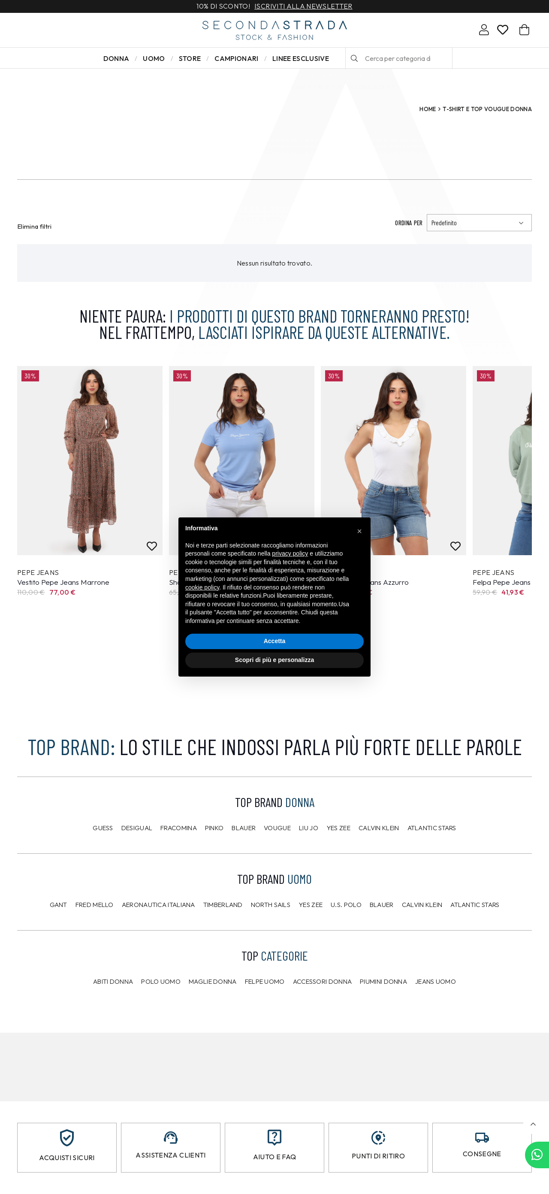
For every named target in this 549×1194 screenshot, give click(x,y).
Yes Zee (338, 828)
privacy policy (290, 553)
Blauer (244, 828)
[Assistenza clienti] (171, 1137)
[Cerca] (354, 58)
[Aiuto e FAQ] (274, 1138)
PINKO (214, 828)
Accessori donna (322, 981)
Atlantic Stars (431, 828)
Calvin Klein (379, 828)
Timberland (223, 905)
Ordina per (408, 223)
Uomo (154, 58)
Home (427, 109)
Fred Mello (94, 905)
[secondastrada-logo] (274, 30)
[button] (533, 1124)
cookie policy (202, 587)
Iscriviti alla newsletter (303, 6)
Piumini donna (383, 981)
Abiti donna (113, 981)
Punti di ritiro (378, 1156)
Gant (58, 905)
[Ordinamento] (479, 222)
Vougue (277, 828)
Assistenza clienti (170, 1155)
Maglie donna (213, 981)
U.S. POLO (346, 905)
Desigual (136, 828)
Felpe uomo (265, 981)
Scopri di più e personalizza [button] (274, 659)
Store (190, 58)
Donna (116, 58)
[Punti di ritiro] (378, 1138)
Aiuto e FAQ (274, 1156)
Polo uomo (161, 981)
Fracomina (178, 828)
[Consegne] (482, 1138)
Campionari (236, 58)
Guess (103, 828)
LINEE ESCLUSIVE (300, 58)
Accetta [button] (275, 641)
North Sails (270, 905)
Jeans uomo (435, 981)
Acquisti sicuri (66, 1157)
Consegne (482, 1153)
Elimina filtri (34, 226)
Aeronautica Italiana (158, 905)
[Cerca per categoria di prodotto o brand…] (399, 58)
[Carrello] (524, 30)
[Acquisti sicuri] (67, 1137)
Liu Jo (308, 828)
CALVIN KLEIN (422, 905)
